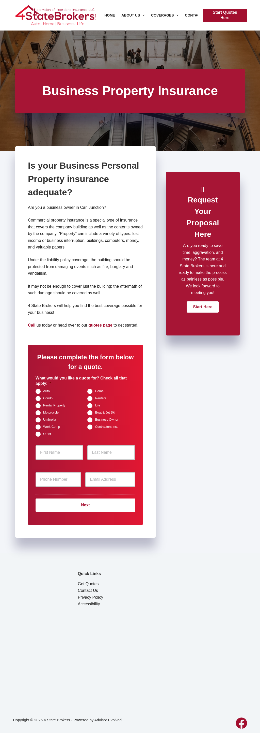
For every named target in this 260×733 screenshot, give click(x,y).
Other (47, 434)
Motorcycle (51, 413)
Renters (100, 398)
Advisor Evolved (108, 718)
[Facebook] (241, 721)
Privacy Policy (90, 595)
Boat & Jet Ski (105, 413)
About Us (134, 15)
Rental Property (54, 405)
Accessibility (89, 602)
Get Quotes (88, 582)
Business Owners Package (110, 420)
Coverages (166, 15)
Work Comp (51, 427)
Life (97, 405)
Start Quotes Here (225, 15)
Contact (197, 15)
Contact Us (88, 588)
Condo (48, 398)
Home (109, 15)
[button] (203, 307)
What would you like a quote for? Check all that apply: (81, 381)
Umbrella (49, 420)
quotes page (100, 325)
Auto (46, 391)
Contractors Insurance (110, 427)
